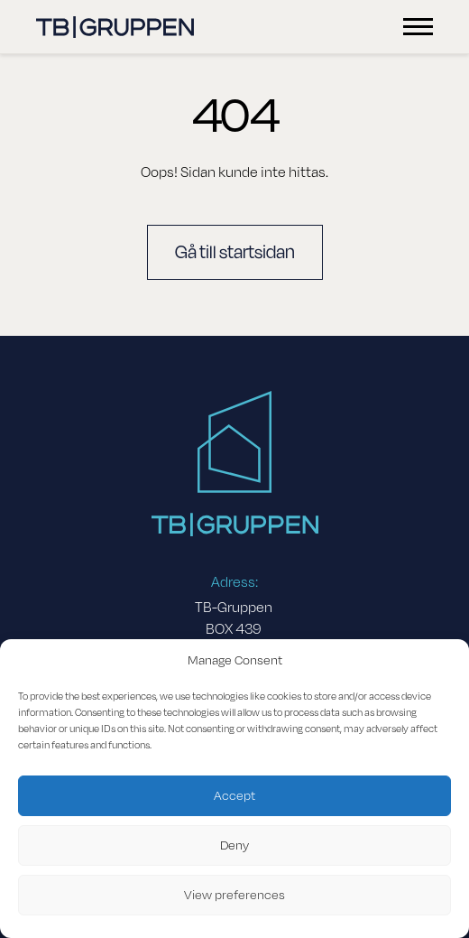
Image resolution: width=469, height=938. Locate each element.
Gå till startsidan (235, 252)
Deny (234, 845)
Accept (234, 795)
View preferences (234, 895)
